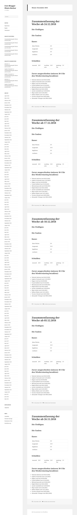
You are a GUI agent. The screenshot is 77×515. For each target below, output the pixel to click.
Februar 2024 (8, 156)
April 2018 (7, 318)
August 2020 (7, 253)
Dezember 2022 (8, 188)
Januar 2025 (7, 130)
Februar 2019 (8, 294)
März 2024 (7, 153)
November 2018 (8, 301)
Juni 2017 (7, 341)
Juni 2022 (7, 202)
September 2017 (8, 334)
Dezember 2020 (8, 244)
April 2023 (7, 179)
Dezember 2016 (8, 355)
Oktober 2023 (8, 165)
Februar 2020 (8, 267)
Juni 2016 (7, 369)
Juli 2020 (7, 255)
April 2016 (7, 373)
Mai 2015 (7, 399)
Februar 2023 (8, 183)
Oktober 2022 (8, 193)
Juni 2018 (7, 313)
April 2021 (7, 234)
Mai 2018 (7, 315)
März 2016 (7, 375)
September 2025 (8, 112)
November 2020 (8, 246)
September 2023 (8, 167)
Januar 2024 (7, 158)
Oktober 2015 (8, 387)
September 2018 (8, 306)
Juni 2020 (7, 258)
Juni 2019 (7, 285)
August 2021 (7, 225)
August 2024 (7, 142)
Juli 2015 (7, 394)
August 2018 (7, 308)
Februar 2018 (8, 322)
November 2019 (8, 274)
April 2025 (7, 123)
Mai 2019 (7, 288)
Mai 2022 (7, 204)
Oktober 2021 (8, 220)
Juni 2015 (7, 396)
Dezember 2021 (8, 216)
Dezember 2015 (8, 382)
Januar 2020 (7, 269)
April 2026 (7, 96)
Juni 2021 (7, 230)
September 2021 (8, 223)
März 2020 (7, 264)
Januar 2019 (7, 297)
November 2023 (8, 163)
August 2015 (7, 392)
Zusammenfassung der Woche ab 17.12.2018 (46, 121)
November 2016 (8, 357)
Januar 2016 (7, 380)
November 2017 (8, 329)
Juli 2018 (7, 311)
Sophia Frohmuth (8, 69)
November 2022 (8, 190)
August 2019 (7, 281)
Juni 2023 (7, 174)
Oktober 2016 (8, 359)
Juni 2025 (7, 119)
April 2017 (7, 345)
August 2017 (7, 336)
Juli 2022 (7, 200)
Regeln (6, 28)
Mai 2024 (7, 149)
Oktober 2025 (8, 109)
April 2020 (7, 262)
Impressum (7, 25)
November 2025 (8, 107)
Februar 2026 (8, 100)
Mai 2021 (7, 232)
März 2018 (7, 320)
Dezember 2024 (8, 132)
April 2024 (7, 151)
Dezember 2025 (8, 105)
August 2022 (7, 197)
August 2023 (7, 170)
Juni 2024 (7, 146)
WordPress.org (8, 423)
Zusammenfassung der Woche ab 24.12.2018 (46, 23)
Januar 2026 (7, 102)
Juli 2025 (7, 116)
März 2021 (7, 237)
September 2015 (8, 389)
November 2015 (8, 385)
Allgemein (7, 407)
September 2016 (8, 362)
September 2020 (8, 251)
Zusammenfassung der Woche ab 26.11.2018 (46, 418)
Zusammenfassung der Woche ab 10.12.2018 (46, 220)
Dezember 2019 (8, 271)
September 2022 (8, 195)
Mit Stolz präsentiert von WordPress (40, 512)
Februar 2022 (8, 211)
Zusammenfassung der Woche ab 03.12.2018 (46, 319)
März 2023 (7, 181)
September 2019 (8, 278)
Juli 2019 (7, 283)
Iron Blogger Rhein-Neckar (10, 7)
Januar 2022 (7, 213)
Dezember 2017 (8, 327)
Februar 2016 (8, 378)
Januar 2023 (7, 186)
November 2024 (8, 135)
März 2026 (7, 98)
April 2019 (7, 290)
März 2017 (7, 348)
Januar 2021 (7, 241)
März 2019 (7, 292)
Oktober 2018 (8, 304)
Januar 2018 (7, 325)
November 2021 (8, 218)
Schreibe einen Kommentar (50, 106)
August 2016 (7, 364)
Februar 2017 (8, 350)
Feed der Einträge (8, 418)
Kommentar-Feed (8, 421)
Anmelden (7, 416)
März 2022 (7, 209)
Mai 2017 (7, 343)
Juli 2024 (7, 144)
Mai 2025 (7, 121)
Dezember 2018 (8, 299)
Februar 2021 (8, 239)
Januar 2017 (7, 352)
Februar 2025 (8, 128)
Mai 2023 (7, 177)
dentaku (6, 64)
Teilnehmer (7, 30)
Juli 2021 (7, 227)
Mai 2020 (7, 260)
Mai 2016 (7, 371)
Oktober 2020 (8, 248)
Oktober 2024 (8, 137)
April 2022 (7, 207)
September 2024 (8, 139)
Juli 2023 (7, 172)
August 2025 (7, 114)
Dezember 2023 (8, 160)
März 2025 (7, 126)
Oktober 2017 (8, 332)
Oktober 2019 (8, 276)
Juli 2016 (7, 366)
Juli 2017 (7, 338)
